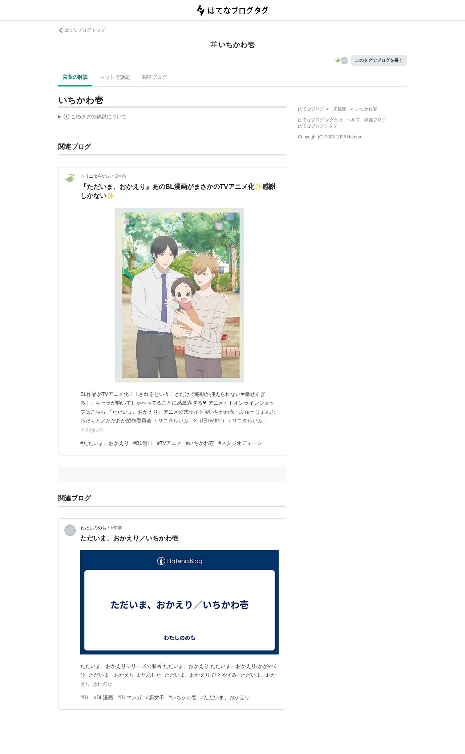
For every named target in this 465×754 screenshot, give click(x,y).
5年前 (116, 527)
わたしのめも (93, 527)
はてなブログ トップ (81, 30)
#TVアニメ (169, 443)
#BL (84, 697)
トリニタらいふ (95, 176)
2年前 (120, 176)
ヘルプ (353, 119)
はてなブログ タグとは (320, 119)
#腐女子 (155, 697)
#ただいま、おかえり (104, 443)
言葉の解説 (75, 77)
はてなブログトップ (317, 126)
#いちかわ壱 (200, 443)
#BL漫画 (143, 443)
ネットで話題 (115, 77)
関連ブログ (154, 77)
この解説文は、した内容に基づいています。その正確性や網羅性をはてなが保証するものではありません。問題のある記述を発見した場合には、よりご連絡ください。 (92, 118)
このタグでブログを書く (379, 60)
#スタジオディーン (240, 443)
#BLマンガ (129, 697)
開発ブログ (375, 119)
